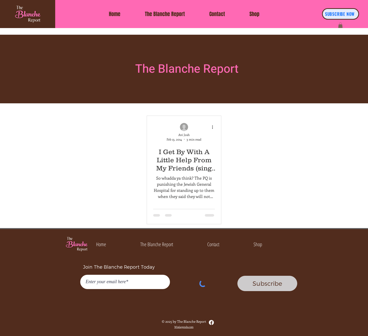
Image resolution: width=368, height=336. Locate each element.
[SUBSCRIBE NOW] (340, 14)
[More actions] (214, 127)
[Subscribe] (267, 283)
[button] (340, 25)
